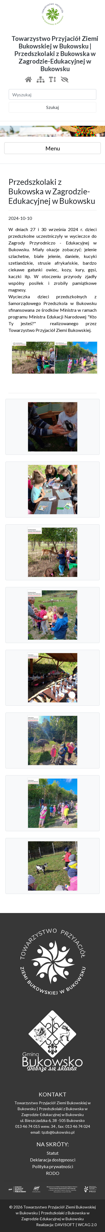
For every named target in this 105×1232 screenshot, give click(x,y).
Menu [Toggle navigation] (52, 148)
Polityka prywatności (52, 1166)
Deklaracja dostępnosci (52, 1159)
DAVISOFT (65, 1224)
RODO (52, 1173)
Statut (53, 1153)
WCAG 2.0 (87, 1224)
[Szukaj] (52, 94)
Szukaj (52, 107)
